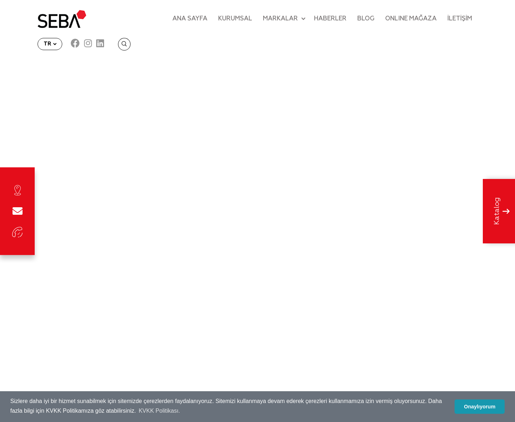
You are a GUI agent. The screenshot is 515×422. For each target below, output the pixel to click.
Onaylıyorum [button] (479, 406)
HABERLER (330, 19)
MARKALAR (280, 19)
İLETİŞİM (459, 19)
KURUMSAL (235, 19)
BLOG (365, 19)
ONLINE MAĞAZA (411, 19)
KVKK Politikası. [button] (159, 411)
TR (48, 44)
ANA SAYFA (189, 19)
